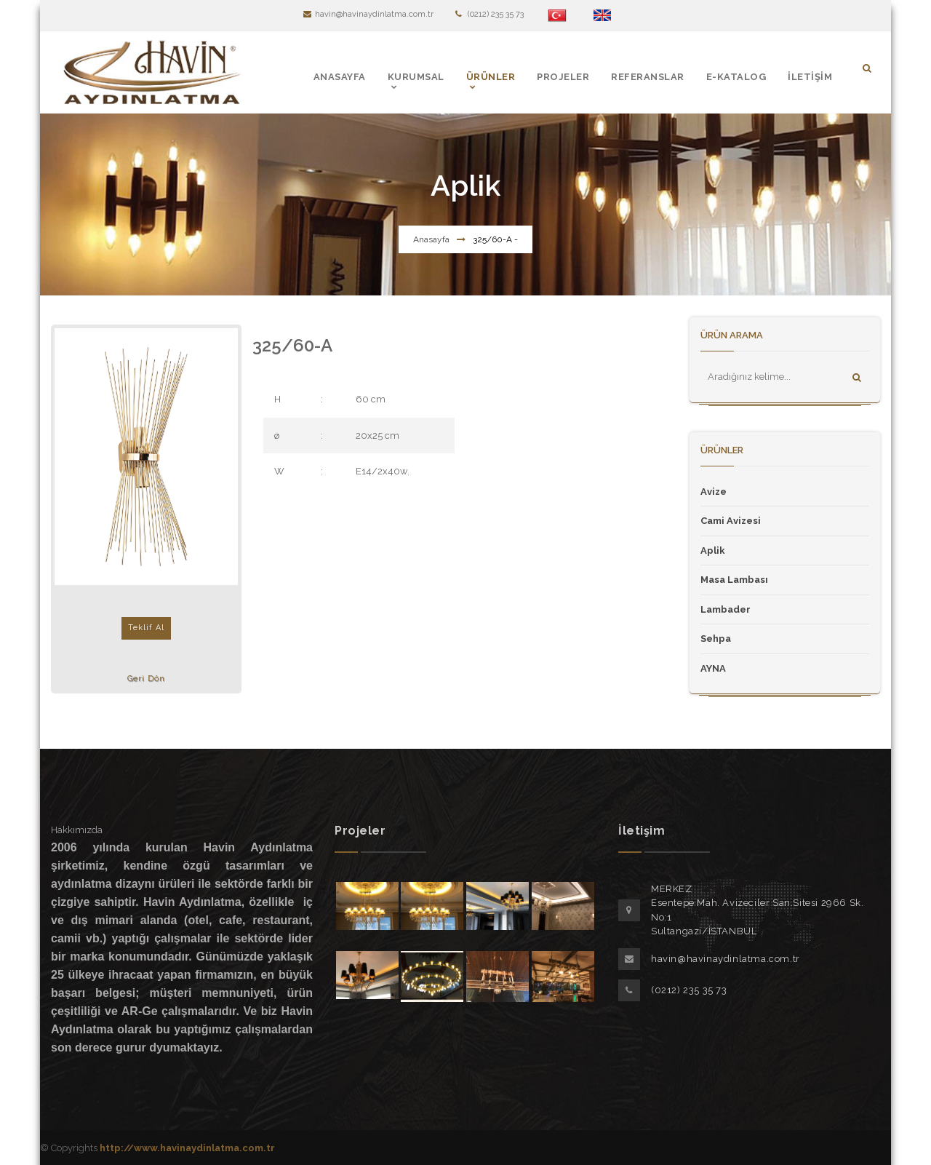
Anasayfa (431, 239)
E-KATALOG (736, 76)
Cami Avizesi (730, 520)
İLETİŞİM (810, 76)
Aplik (712, 550)
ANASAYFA (339, 76)
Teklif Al (146, 627)
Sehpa (715, 638)
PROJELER (563, 76)
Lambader (725, 609)
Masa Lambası (734, 579)
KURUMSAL (416, 76)
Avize (713, 491)
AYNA (713, 668)
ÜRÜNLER (491, 76)
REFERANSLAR (647, 76)
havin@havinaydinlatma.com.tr (368, 14)
